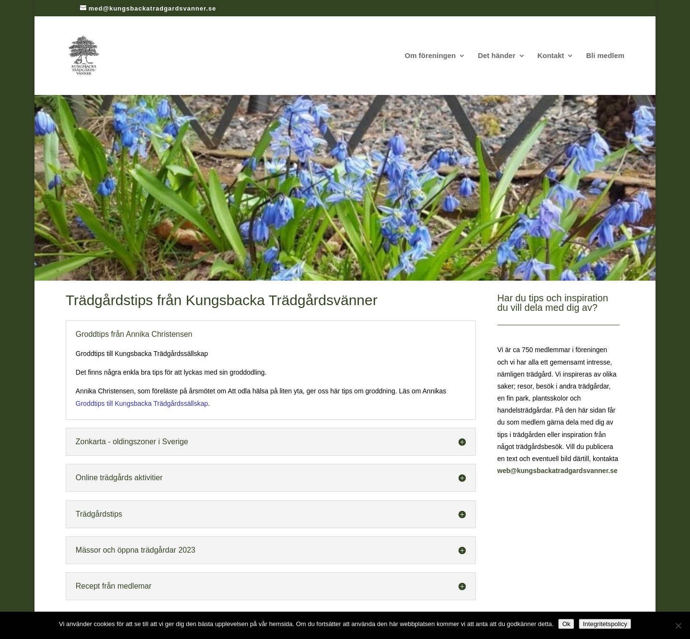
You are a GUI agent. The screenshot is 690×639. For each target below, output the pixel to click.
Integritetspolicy (605, 623)
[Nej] (678, 625)
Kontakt (550, 55)
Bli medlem (605, 55)
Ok (566, 623)
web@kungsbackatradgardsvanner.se (557, 470)
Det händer (496, 55)
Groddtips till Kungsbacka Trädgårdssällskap (142, 403)
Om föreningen (430, 55)
